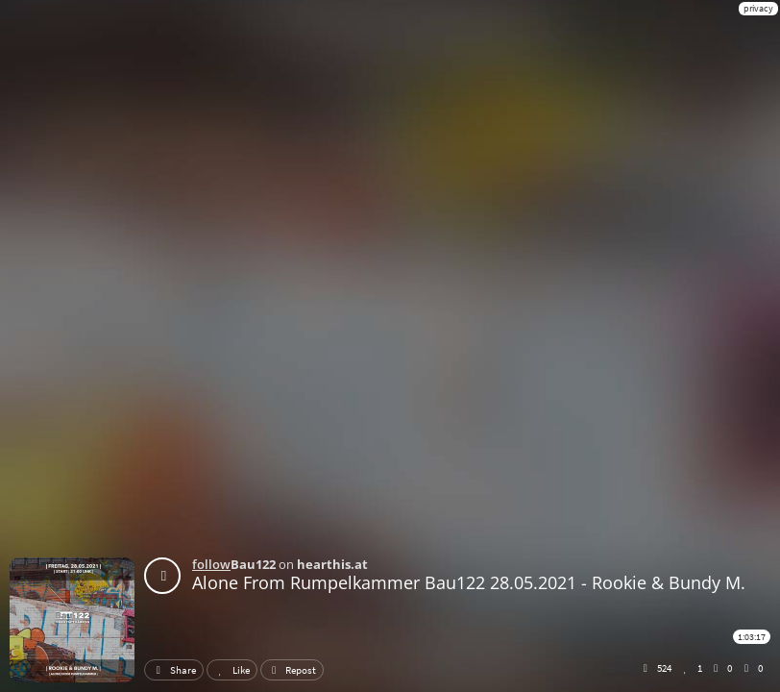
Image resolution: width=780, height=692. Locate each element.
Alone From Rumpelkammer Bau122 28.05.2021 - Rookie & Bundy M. (468, 582)
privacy (758, 8)
